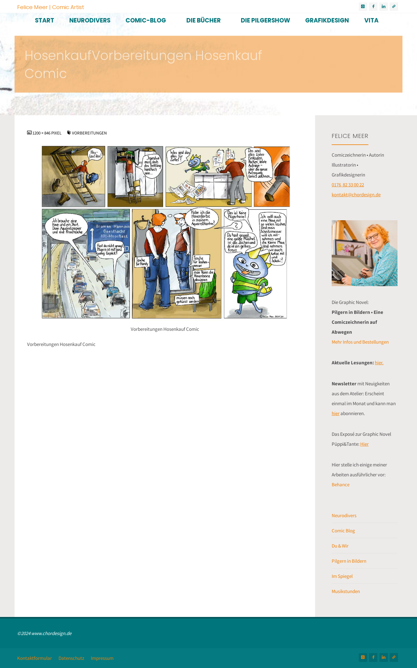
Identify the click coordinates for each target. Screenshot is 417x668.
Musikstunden (346, 591)
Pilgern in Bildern (349, 561)
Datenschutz (71, 658)
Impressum (102, 658)
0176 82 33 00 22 (348, 184)
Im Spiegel (342, 576)
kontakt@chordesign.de (356, 194)
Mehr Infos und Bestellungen (360, 342)
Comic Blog (343, 530)
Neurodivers (344, 515)
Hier (364, 444)
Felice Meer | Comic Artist (50, 7)
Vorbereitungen (89, 133)
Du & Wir (340, 546)
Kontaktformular (34, 658)
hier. (379, 362)
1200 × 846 (41, 133)
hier (336, 413)
